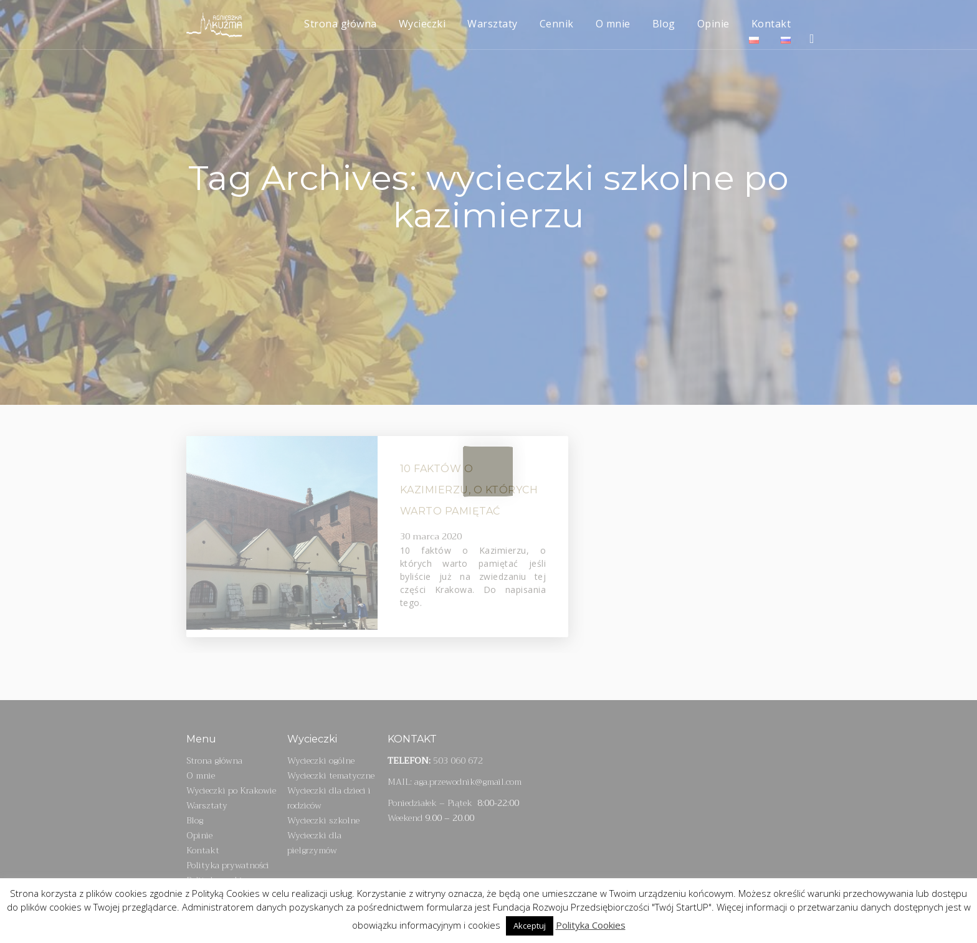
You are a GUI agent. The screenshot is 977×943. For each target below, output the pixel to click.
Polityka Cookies (591, 925)
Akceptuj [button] (529, 925)
